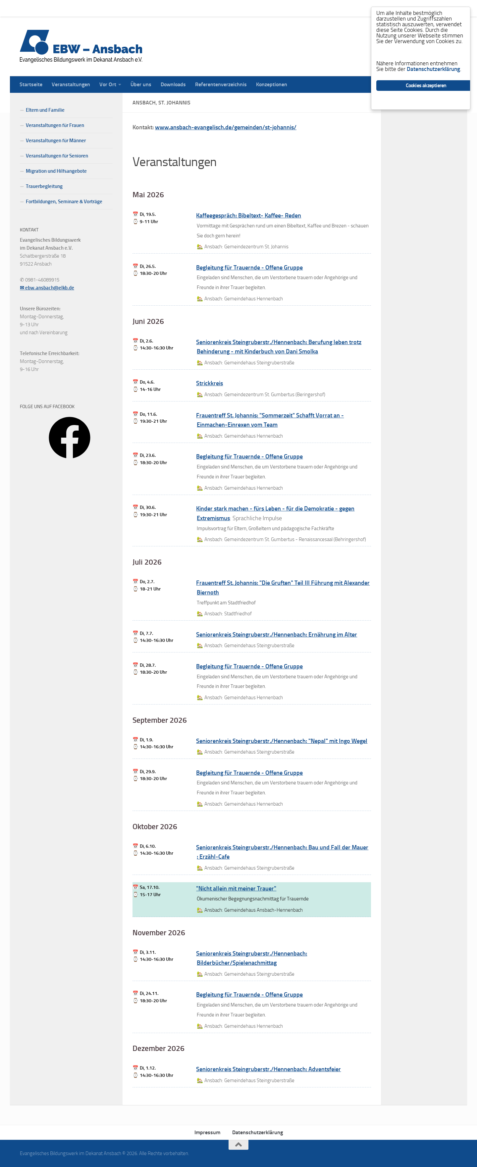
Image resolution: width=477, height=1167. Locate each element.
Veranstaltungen (66, 8)
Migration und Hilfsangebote (56, 171)
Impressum (207, 1132)
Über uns (136, 8)
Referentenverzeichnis (216, 8)
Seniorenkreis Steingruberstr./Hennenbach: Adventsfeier (268, 1069)
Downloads (168, 8)
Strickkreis (209, 383)
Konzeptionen (266, 8)
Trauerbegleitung (44, 186)
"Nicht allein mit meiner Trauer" (236, 888)
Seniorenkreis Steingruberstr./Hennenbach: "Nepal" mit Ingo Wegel (281, 741)
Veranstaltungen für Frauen (55, 125)
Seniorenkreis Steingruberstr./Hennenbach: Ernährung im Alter (276, 634)
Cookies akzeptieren (426, 86)
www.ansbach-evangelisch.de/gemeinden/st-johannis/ (225, 127)
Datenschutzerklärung (257, 1132)
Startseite (26, 8)
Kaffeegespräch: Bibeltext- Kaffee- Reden (248, 215)
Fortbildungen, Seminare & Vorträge (64, 202)
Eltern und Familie (45, 110)
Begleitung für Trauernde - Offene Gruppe (249, 267)
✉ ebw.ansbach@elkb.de (47, 288)
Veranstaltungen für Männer (56, 141)
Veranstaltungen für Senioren (57, 156)
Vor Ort (102, 8)
